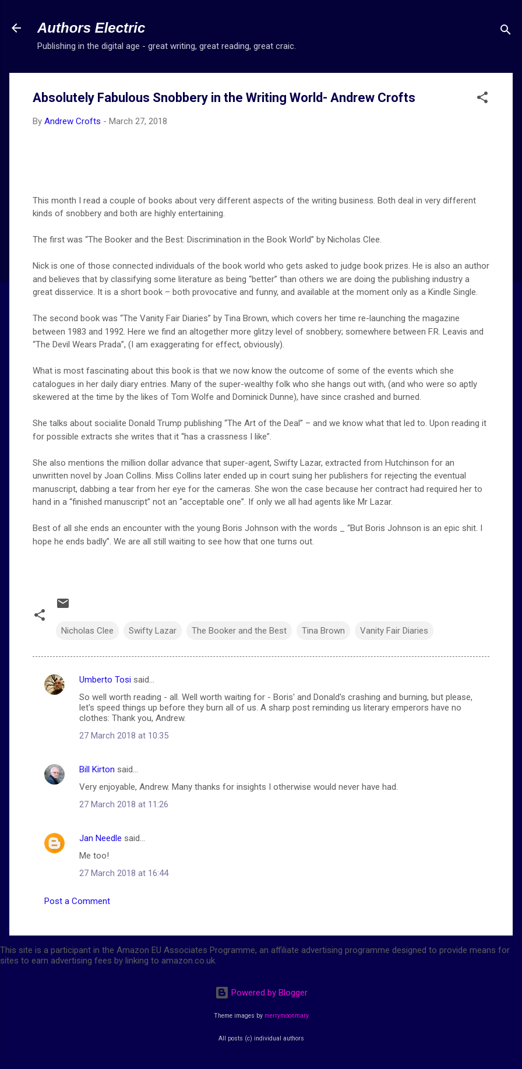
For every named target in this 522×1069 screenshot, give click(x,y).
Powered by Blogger (261, 992)
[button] (482, 99)
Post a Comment (77, 901)
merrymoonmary (286, 1015)
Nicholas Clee (87, 630)
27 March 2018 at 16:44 (123, 873)
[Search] (506, 32)
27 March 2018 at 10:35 (123, 735)
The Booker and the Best (239, 630)
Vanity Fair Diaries (394, 630)
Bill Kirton (97, 769)
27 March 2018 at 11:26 (123, 804)
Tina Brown (323, 630)
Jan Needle (100, 838)
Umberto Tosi (105, 679)
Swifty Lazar (153, 630)
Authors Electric (91, 28)
